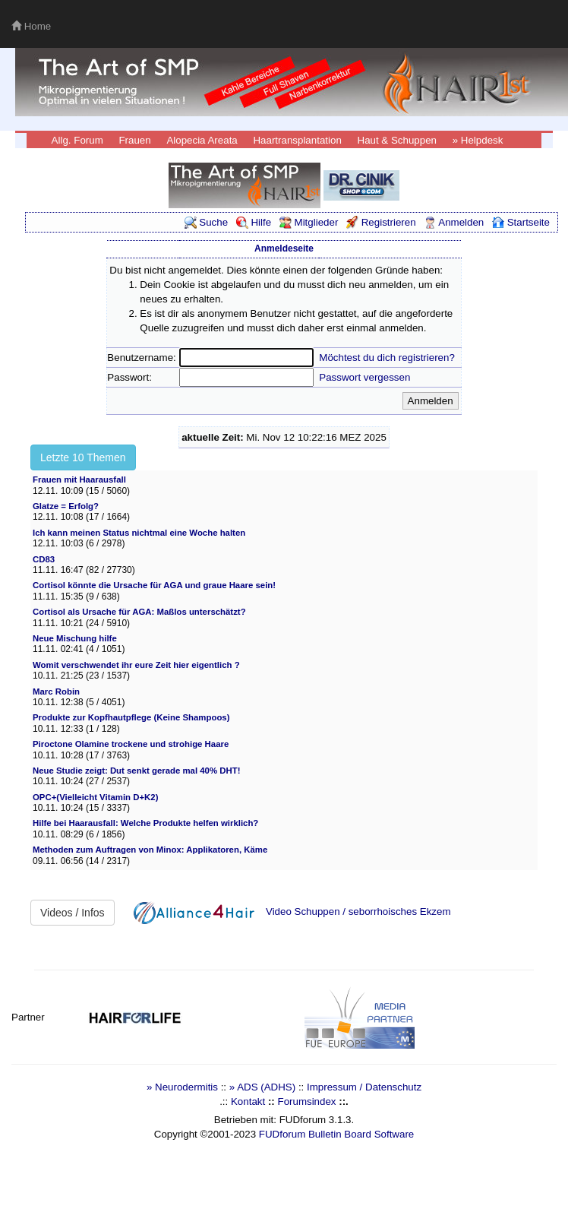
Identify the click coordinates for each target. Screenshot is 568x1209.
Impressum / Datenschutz (364, 1087)
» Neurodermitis (182, 1087)
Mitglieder (308, 222)
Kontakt (248, 1101)
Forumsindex (306, 1101)
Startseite (521, 222)
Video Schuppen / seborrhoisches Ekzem (358, 911)
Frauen (134, 140)
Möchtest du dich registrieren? (387, 357)
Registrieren (381, 222)
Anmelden (454, 222)
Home (31, 26)
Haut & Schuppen (397, 140)
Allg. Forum (77, 140)
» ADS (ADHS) (262, 1087)
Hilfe (253, 222)
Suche (207, 222)
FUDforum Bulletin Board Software (336, 1134)
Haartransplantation (297, 140)
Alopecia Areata (201, 140)
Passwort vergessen (364, 377)
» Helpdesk (478, 140)
